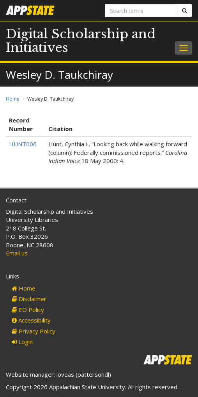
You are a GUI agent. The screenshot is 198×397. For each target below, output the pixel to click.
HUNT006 (23, 144)
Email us (17, 253)
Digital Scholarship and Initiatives (81, 40)
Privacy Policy (33, 331)
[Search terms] (141, 10)
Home (12, 99)
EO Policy (28, 310)
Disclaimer (29, 299)
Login (22, 342)
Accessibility (31, 320)
